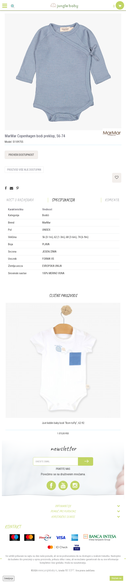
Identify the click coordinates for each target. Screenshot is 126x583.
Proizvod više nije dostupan (24, 169)
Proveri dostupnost (21, 154)
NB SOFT (69, 570)
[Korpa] (119, 9)
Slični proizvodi (63, 295)
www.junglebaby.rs (47, 570)
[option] (63, 71)
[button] (12, 6)
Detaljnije (8, 578)
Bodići (45, 215)
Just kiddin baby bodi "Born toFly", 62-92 (63, 423)
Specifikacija (63, 200)
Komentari (113, 200)
